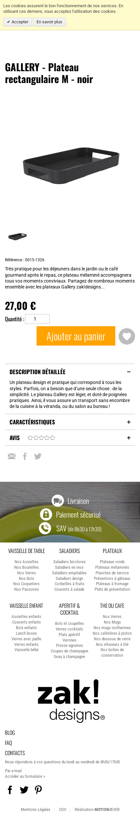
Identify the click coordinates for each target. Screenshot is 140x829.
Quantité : (14, 319)
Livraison (70, 499)
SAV (70, 527)
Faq (8, 742)
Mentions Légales (35, 809)
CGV (62, 809)
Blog (10, 732)
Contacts (15, 753)
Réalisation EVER (97, 809)
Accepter (19, 21)
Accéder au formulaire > (25, 776)
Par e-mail (13, 770)
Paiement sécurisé (70, 513)
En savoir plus (49, 21)
